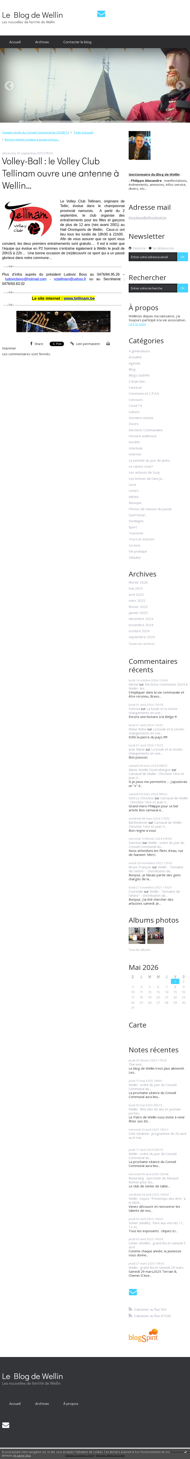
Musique (135, 503)
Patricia (134, 708)
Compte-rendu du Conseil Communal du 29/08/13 (35, 132)
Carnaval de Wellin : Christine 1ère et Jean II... (156, 775)
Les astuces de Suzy (144, 472)
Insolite (134, 442)
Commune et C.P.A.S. (144, 393)
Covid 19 (135, 406)
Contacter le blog (77, 41)
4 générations (139, 351)
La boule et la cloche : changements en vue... (154, 710)
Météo (134, 497)
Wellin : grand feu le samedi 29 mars (156, 1267)
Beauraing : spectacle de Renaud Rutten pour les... (153, 1180)
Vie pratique (138, 551)
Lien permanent (85, 343)
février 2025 (138, 607)
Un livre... (135, 545)
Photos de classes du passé (150, 509)
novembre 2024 (141, 625)
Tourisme (136, 533)
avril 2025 (136, 594)
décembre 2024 (141, 619)
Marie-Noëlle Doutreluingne (150, 769)
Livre (132, 484)
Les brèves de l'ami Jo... (146, 478)
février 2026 (138, 582)
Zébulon (135, 557)
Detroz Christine (141, 798)
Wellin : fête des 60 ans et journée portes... (155, 1111)
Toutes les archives (142, 644)
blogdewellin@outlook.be (148, 217)
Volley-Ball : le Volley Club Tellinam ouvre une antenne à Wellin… (60, 173)
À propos (70, 1403)
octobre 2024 (139, 631)
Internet (135, 454)
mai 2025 (136, 588)
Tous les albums (140, 950)
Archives (42, 41)
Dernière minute (141, 418)
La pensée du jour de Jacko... (150, 460)
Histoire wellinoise (143, 436)
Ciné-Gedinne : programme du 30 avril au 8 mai (157, 1135)
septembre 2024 (142, 637)
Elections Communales (146, 430)
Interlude (136, 448)
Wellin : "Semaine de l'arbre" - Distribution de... (156, 869)
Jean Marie (137, 749)
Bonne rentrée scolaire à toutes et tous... (32, 139)
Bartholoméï (138, 822)
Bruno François (140, 867)
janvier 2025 (138, 613)
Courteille (136, 891)
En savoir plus (22, 1455)
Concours (136, 400)
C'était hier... (138, 381)
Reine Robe (137, 729)
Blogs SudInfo (139, 375)
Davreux (135, 842)
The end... (136, 1064)
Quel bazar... (138, 515)
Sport (133, 527)
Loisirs (134, 490)
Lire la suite (137, 324)
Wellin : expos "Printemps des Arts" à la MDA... (157, 1200)
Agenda (134, 363)
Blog (132, 369)
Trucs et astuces (141, 539)
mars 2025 (137, 600)
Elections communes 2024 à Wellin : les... (158, 686)
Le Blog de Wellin (32, 14)
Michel (133, 684)
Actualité (135, 357)
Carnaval (135, 387)
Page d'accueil (83, 132)
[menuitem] (15, 41)
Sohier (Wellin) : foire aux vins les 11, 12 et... (156, 1225)
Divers (134, 424)
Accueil (15, 41)
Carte (137, 1025)
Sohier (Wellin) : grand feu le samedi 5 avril (157, 1245)
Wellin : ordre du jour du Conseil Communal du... (156, 844)
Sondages (136, 521)
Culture (134, 412)
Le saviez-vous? (141, 466)
